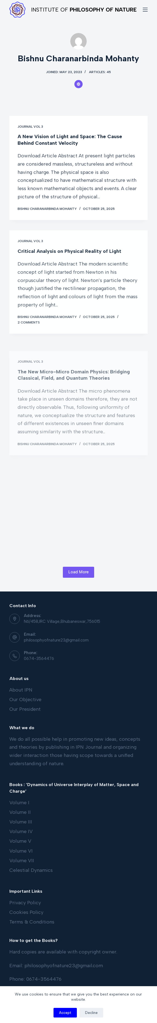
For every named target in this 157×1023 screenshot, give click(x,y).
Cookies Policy (26, 912)
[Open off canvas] (145, 9)
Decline (91, 1013)
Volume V (20, 841)
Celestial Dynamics (31, 870)
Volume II (20, 812)
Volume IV (21, 831)
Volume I (19, 803)
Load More (78, 571)
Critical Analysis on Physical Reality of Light (69, 255)
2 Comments (29, 326)
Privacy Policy (25, 903)
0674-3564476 (39, 658)
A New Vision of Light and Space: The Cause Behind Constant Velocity (70, 140)
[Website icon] (78, 84)
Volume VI (21, 851)
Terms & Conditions (31, 922)
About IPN (20, 690)
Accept (65, 1013)
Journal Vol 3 (30, 127)
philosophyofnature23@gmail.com (56, 640)
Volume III (20, 822)
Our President (25, 709)
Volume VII (21, 861)
